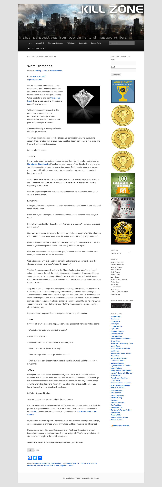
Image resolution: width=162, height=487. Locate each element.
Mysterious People (117, 363)
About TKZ (40, 43)
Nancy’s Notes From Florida (121, 371)
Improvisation (56, 463)
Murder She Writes (117, 361)
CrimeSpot (115, 324)
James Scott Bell (56, 71)
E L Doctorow (83, 463)
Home (30, 43)
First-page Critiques (55, 43)
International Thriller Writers (121, 353)
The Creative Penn (117, 395)
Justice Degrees (117, 420)
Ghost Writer (115, 341)
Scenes (56, 466)
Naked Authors (116, 368)
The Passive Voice (117, 402)
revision (40, 466)
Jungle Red (115, 356)
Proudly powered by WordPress (87, 478)
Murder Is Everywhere (119, 358)
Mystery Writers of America (120, 366)
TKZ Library (71, 43)
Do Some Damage (117, 331)
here (34, 411)
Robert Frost (48, 466)
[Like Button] (30, 450)
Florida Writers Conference (120, 339)
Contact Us (83, 43)
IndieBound (115, 351)
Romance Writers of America (121, 383)
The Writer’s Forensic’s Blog (121, 410)
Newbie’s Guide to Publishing (121, 373)
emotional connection (42, 463)
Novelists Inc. (116, 375)
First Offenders (116, 336)
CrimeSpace (115, 321)
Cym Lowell (115, 329)
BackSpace (115, 319)
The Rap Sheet (116, 405)
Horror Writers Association (120, 348)
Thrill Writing (115, 412)
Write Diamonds (39, 66)
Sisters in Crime (116, 390)
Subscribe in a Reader (120, 426)
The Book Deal (116, 393)
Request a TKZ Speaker (37, 48)
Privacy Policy (96, 43)
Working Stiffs (116, 415)
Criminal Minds (116, 326)
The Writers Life (116, 407)
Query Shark (115, 380)
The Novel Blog (116, 398)
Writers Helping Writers (119, 417)
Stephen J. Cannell (66, 466)
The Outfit (114, 400)
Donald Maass (72, 463)
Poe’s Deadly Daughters (119, 378)
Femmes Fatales (117, 334)
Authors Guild (116, 316)
